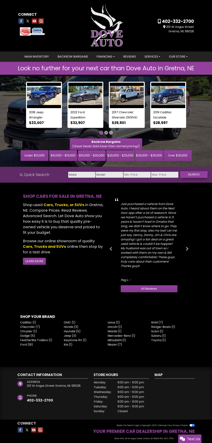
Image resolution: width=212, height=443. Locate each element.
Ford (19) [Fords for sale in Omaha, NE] (26, 344)
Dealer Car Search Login (128, 425)
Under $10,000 (34, 155)
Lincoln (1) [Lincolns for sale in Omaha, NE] (115, 327)
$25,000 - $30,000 (149, 155)
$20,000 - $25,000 (120, 155)
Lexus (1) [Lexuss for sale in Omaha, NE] (114, 322)
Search (190, 174)
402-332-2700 (177, 21)
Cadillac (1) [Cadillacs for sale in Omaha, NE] (28, 322)
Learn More (34, 261)
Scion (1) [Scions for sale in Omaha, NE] (157, 331)
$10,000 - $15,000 (63, 155)
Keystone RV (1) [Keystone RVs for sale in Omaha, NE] (75, 340)
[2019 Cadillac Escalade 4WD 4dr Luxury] (168, 95)
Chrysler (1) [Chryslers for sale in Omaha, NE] (28, 331)
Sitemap (162, 425)
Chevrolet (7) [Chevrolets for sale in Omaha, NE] (30, 327)
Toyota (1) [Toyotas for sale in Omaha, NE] (158, 340)
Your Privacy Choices (181, 425)
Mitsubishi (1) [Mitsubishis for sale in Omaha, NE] (117, 340)
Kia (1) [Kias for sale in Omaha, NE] (68, 344)
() (106, 144)
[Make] (52, 175)
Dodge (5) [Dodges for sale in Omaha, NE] (27, 336)
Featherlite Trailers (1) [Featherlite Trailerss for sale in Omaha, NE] (36, 340)
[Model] (87, 175)
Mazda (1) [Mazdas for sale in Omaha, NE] (115, 331)
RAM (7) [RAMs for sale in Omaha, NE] (157, 322)
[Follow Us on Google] (41, 21)
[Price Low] (121, 175)
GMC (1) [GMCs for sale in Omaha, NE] (69, 322)
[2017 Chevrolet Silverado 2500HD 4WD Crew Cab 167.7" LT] (127, 95)
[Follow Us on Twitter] (27, 21)
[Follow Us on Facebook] (21, 21)
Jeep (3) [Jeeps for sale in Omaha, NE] (70, 336)
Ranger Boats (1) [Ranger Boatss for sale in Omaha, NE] (163, 327)
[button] (22, 110)
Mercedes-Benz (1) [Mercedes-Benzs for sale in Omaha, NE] (121, 336)
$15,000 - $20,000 (91, 155)
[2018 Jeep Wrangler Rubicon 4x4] (44, 95)
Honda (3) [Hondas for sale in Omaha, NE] (71, 327)
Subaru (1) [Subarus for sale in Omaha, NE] (158, 336)
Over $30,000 (177, 155)
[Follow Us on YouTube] (34, 21)
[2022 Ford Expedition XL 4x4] (85, 95)
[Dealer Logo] (106, 25)
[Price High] (155, 175)
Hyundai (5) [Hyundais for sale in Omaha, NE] (72, 331)
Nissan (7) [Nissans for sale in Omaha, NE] (115, 344)
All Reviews (149, 289)
